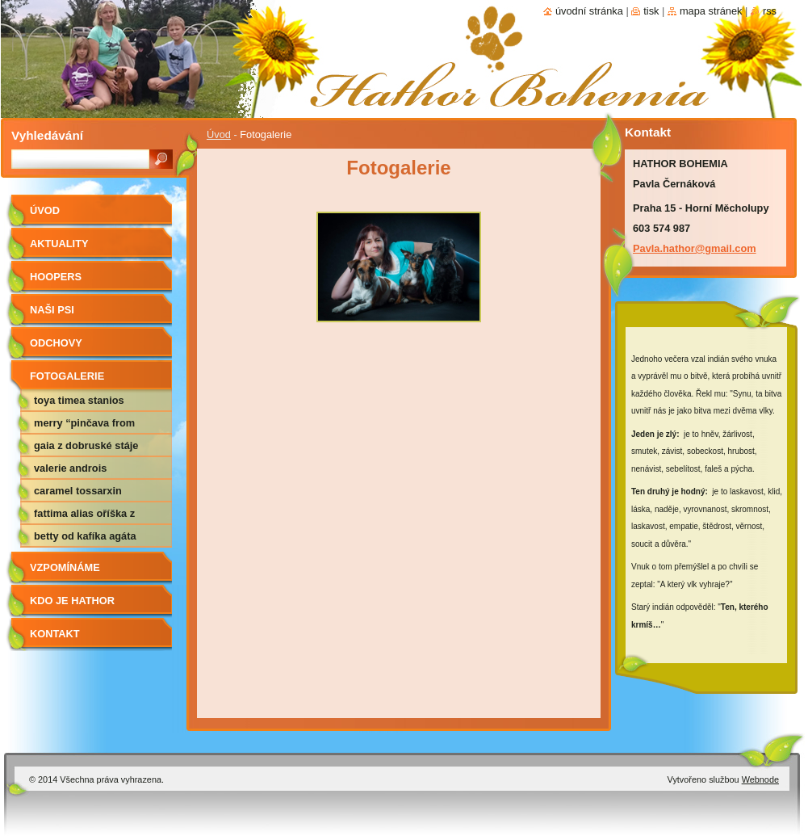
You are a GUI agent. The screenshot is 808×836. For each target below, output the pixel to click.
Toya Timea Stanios (79, 400)
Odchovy (56, 343)
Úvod (219, 134)
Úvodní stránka (589, 11)
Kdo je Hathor (72, 600)
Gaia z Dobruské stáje (86, 445)
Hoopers (56, 277)
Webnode (760, 779)
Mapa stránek (711, 11)
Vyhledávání (47, 135)
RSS (770, 11)
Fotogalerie (67, 376)
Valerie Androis (70, 468)
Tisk (651, 11)
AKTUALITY (59, 243)
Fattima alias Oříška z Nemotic (84, 516)
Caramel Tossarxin (78, 491)
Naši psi (52, 310)
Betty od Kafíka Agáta (85, 536)
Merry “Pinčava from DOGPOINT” (84, 426)
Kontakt (55, 634)
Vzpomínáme (65, 567)
